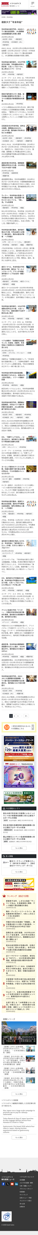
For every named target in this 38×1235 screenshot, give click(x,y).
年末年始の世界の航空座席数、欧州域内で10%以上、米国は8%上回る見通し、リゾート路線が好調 (13, 376)
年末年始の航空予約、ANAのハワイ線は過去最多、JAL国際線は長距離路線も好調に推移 (13, 31)
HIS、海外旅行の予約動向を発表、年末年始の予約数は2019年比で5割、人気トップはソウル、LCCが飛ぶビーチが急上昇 (13, 581)
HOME (3, 17)
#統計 (27, 417)
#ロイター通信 (7, 479)
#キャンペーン (12, 447)
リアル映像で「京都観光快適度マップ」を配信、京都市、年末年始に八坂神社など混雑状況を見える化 (13, 344)
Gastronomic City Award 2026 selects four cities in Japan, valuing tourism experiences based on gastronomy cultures (18, 1129)
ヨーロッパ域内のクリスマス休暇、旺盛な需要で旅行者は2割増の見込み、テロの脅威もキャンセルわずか (13, 470)
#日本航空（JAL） (17, 42)
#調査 (22, 208)
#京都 (29, 353)
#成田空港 (14, 173)
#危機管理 (17, 479)
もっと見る (19, 848)
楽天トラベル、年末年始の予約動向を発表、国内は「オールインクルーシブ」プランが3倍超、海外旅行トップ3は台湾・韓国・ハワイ (13, 271)
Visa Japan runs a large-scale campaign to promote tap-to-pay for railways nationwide (19, 1112)
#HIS (3, 74)
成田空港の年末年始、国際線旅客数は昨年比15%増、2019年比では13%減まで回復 (13, 165)
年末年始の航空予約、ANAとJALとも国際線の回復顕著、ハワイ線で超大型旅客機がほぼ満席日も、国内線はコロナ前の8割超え (13, 680)
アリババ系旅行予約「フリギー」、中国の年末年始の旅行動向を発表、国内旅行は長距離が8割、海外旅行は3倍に (13, 613)
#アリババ (5, 622)
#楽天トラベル (24, 281)
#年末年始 (5, 42)
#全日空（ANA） (7, 39)
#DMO (4, 353)
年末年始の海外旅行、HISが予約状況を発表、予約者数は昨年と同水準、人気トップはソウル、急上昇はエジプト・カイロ (13, 65)
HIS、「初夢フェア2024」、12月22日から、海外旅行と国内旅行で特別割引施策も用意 (13, 439)
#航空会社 (14, 385)
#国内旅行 (19, 39)
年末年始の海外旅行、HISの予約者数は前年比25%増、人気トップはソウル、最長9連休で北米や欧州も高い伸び (13, 309)
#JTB (4, 242)
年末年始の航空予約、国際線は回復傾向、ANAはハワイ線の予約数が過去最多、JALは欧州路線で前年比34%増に (13, 405)
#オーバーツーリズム (15, 242)
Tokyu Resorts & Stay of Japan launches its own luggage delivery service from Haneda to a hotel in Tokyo (18, 1120)
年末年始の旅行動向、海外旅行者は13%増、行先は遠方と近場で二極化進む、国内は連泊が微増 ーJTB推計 (13, 233)
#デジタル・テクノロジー (17, 353)
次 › (26, 716)
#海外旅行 (5, 45)
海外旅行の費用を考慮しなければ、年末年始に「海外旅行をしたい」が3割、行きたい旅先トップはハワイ (13, 544)
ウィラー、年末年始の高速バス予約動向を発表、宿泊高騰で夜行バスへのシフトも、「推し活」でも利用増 (13, 198)
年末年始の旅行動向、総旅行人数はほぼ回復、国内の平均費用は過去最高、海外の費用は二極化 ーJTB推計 (13, 504)
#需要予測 (28, 141)
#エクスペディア (7, 553)
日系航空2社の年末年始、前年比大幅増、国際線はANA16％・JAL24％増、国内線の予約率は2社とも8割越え (13, 129)
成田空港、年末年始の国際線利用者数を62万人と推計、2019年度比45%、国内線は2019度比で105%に (13, 647)
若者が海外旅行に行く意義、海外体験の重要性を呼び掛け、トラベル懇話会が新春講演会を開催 (13, 97)
